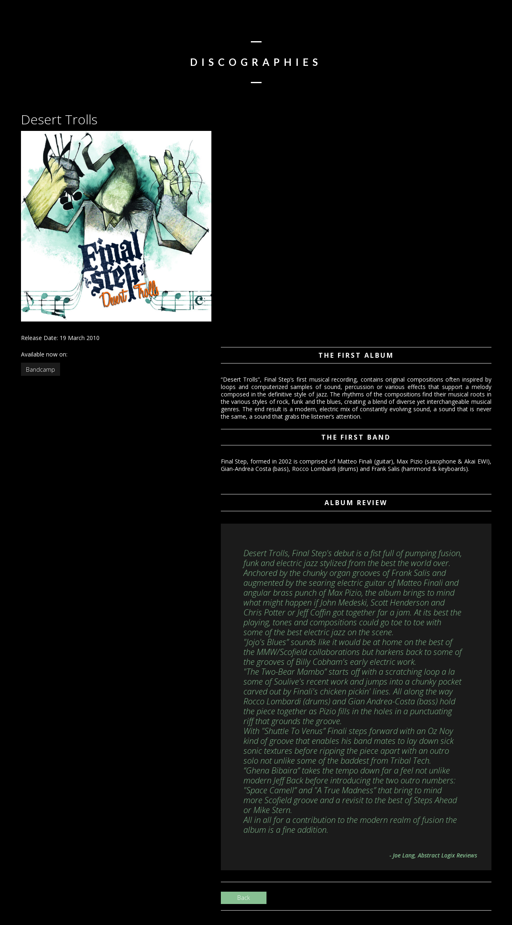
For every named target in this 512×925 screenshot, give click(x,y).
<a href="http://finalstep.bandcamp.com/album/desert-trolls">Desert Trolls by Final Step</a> (303, 234)
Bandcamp (40, 369)
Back (243, 898)
